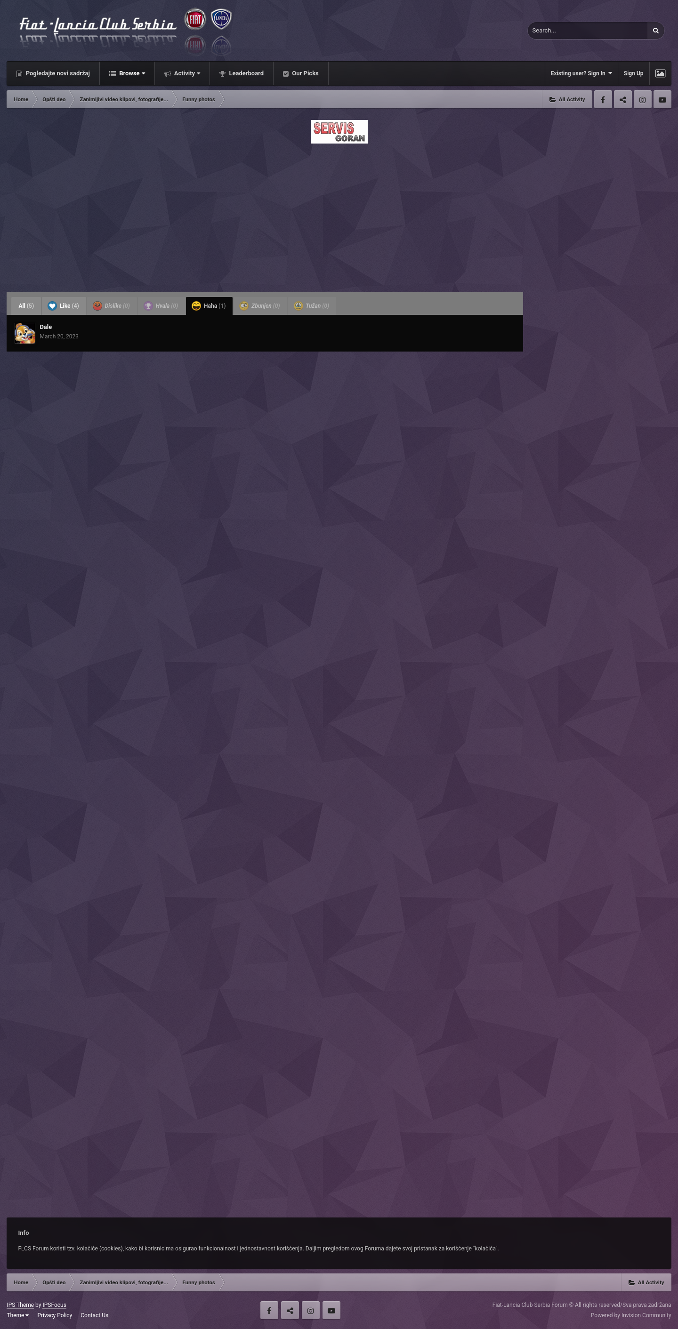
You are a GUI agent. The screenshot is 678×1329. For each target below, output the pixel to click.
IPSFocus (54, 1305)
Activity (187, 73)
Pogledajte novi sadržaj (57, 73)
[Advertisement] (339, 215)
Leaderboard (245, 73)
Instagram (643, 99)
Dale (46, 326)
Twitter (623, 99)
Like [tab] (63, 306)
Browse (131, 73)
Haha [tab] (209, 306)
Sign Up (634, 73)
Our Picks (305, 73)
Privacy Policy (54, 1315)
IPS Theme (20, 1305)
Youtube (662, 99)
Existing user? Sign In (581, 73)
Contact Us (94, 1315)
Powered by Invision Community (631, 1315)
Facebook (603, 99)
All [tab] (26, 306)
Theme (18, 1315)
